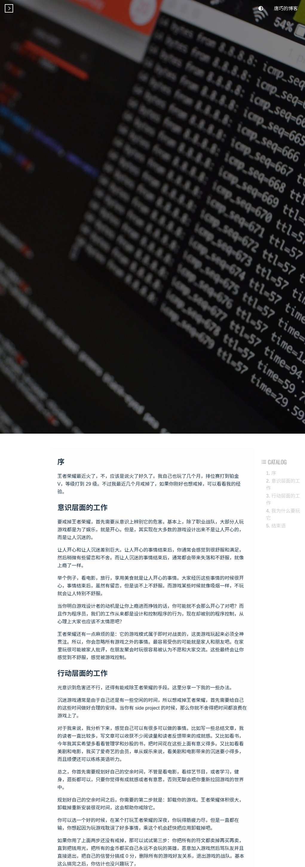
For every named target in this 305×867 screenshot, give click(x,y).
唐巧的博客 (286, 8)
